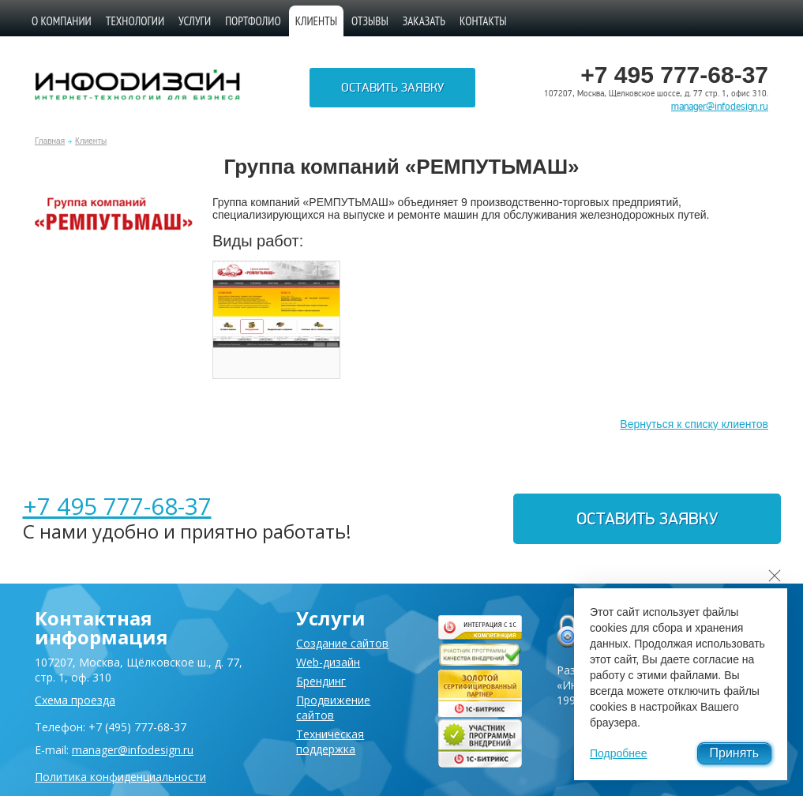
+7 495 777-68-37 (117, 506)
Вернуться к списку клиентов (694, 424)
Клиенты (91, 141)
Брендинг (321, 681)
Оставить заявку (392, 88)
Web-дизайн (328, 662)
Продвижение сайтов (333, 708)
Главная (50, 141)
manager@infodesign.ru (719, 106)
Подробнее (618, 753)
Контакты (483, 20)
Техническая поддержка (330, 742)
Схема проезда (75, 700)
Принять (735, 753)
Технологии (135, 20)
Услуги (194, 20)
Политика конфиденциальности (120, 776)
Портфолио (253, 20)
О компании (62, 20)
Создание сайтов (342, 643)
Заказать (424, 20)
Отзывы (369, 20)
